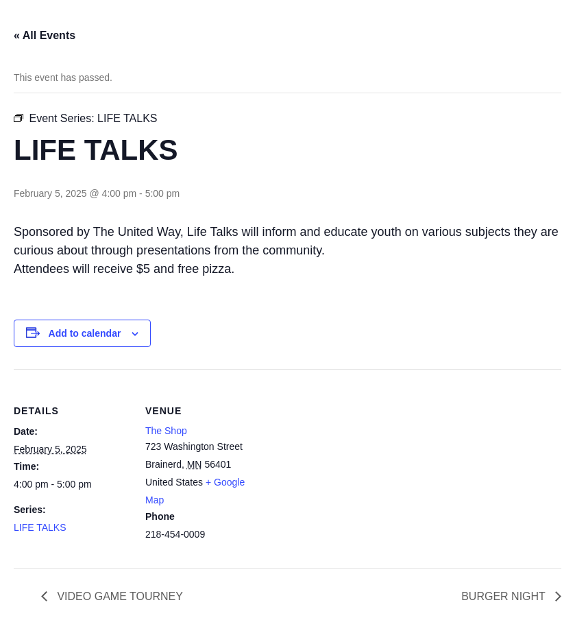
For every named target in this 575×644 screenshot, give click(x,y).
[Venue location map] (349, 464)
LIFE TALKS (40, 527)
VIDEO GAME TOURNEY (118, 596)
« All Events (44, 35)
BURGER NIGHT (504, 596)
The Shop (166, 430)
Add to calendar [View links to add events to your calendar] (85, 333)
